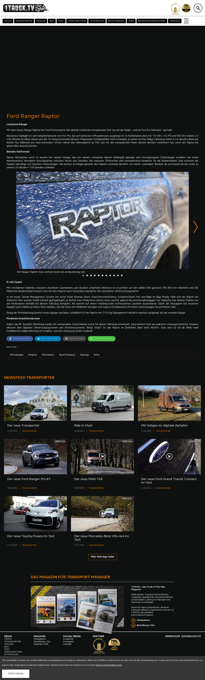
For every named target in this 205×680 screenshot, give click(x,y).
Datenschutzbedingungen (109, 665)
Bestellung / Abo (146, 625)
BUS (51, 21)
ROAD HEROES (116, 21)
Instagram (68, 642)
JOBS (131, 21)
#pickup (84, 355)
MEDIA (8, 637)
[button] (83, 275)
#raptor (32, 355)
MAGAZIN (175, 21)
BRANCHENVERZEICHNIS (152, 21)
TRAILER (40, 21)
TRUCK (8, 21)
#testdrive (48, 355)
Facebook (68, 639)
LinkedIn (67, 644)
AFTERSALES (97, 21)
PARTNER (98, 637)
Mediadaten (143, 620)
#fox (97, 355)
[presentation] (196, 227)
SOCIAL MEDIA (72, 637)
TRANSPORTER (24, 21)
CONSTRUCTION (77, 21)
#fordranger (17, 355)
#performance (67, 355)
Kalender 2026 (41, 644)
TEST (61, 21)
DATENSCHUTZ (191, 637)
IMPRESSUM (172, 637)
